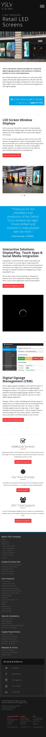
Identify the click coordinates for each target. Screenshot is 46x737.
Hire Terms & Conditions (10, 652)
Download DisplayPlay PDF (13, 286)
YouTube (12, 686)
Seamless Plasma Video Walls (11, 591)
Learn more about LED (11, 155)
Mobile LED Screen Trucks (10, 588)
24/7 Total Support (8, 548)
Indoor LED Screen (8, 583)
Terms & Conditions (8, 650)
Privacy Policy (6, 655)
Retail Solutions (7, 623)
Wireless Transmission (9, 639)
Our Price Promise (8, 553)
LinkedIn (12, 692)
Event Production (7, 634)
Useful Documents (8, 571)
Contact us (5, 542)
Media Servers (6, 606)
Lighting (4, 602)
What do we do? (7, 555)
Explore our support (23, 521)
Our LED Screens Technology (11, 564)
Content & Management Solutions (13, 625)
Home (4, 539)
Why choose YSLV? (8, 546)
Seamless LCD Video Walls (10, 593)
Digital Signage (6, 595)
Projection (5, 597)
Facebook (12, 674)
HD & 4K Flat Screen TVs (10, 600)
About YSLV (5, 544)
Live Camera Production (10, 637)
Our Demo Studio (7, 573)
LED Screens (6, 581)
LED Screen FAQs (7, 569)
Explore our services (23, 462)
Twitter (11, 668)
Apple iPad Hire (7, 611)
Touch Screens (6, 609)
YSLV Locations (7, 550)
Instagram (13, 680)
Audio (3, 604)
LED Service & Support (9, 628)
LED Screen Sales (7, 619)
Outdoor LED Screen (9, 586)
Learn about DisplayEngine (13, 420)
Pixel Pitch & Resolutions (10, 567)
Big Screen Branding (8, 643)
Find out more (23, 490)
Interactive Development (10, 641)
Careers (4, 558)
